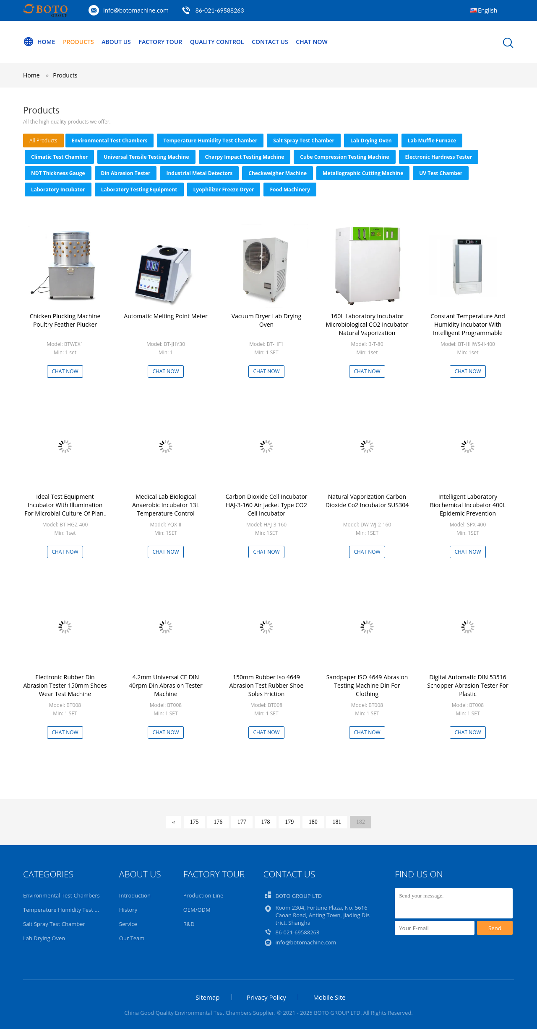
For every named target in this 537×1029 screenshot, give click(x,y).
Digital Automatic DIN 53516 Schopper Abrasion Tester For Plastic (467, 685)
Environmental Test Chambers (110, 140)
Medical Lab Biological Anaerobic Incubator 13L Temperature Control (165, 505)
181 (336, 822)
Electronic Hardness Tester (438, 156)
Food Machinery (290, 189)
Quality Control (217, 42)
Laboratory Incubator (58, 189)
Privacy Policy (266, 997)
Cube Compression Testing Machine (344, 156)
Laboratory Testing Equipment (139, 189)
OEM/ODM (197, 909)
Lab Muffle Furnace (432, 140)
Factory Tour (160, 42)
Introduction (135, 895)
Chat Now (311, 42)
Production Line (203, 895)
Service (128, 924)
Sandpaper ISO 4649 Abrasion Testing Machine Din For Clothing (367, 685)
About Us (116, 42)
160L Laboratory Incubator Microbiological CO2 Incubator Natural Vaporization (367, 324)
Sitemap (207, 997)
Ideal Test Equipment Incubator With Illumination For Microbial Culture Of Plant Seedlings (64, 509)
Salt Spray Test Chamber (303, 140)
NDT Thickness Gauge (58, 173)
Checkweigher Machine (277, 173)
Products (78, 42)
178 (265, 822)
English (487, 10)
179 (289, 822)
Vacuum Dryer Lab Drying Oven (267, 320)
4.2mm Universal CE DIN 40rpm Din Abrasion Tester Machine (165, 685)
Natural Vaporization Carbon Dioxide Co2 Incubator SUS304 (367, 501)
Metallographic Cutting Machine (363, 173)
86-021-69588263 (220, 10)
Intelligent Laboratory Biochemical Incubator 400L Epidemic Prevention (468, 505)
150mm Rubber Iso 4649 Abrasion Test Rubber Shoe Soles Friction (266, 685)
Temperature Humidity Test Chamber (210, 140)
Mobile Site (329, 997)
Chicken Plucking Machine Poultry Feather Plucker (65, 320)
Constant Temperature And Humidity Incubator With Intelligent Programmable (467, 324)
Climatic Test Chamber (59, 156)
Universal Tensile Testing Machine (146, 156)
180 (313, 822)
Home (39, 42)
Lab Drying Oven (371, 140)
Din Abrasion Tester (126, 173)
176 (218, 822)
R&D (189, 924)
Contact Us (270, 42)
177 (241, 822)
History (128, 909)
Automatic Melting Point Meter (165, 316)
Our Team (132, 938)
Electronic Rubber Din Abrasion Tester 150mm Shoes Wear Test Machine (65, 685)
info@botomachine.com (136, 10)
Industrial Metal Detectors (199, 173)
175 (194, 822)
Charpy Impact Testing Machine (244, 156)
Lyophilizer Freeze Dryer (223, 189)
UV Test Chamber (440, 173)
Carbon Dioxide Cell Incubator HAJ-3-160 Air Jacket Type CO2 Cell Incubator (266, 505)
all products (43, 140)
